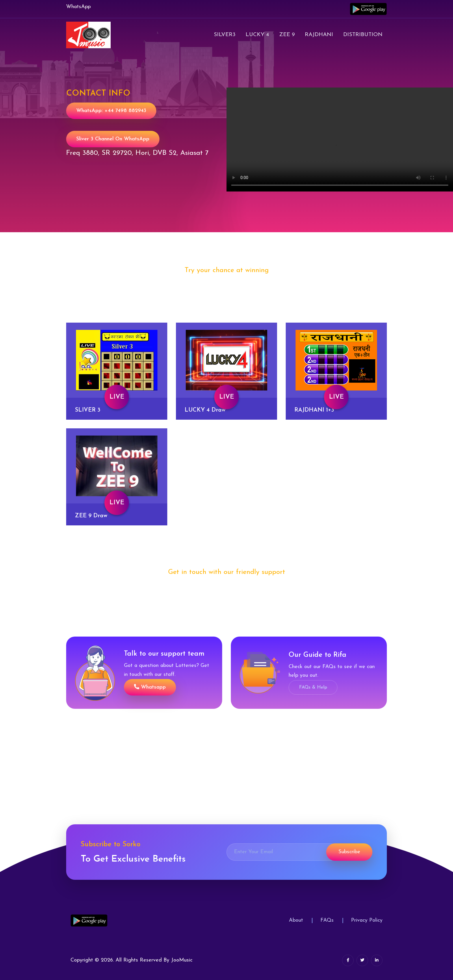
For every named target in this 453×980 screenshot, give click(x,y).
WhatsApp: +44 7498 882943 (111, 111)
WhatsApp (78, 7)
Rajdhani (319, 35)
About (296, 920)
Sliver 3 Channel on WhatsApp (112, 139)
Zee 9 (287, 35)
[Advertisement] (173, 783)
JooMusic (181, 960)
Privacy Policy (367, 920)
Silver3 (224, 35)
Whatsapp (150, 687)
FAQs (327, 920)
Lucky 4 (257, 35)
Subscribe (349, 852)
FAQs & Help (313, 687)
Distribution (363, 35)
